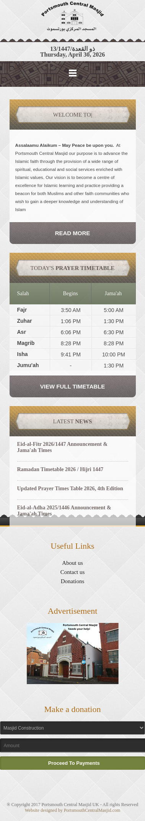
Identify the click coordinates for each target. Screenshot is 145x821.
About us (72, 563)
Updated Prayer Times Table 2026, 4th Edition (70, 488)
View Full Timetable (72, 386)
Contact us (72, 572)
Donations (73, 581)
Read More (72, 233)
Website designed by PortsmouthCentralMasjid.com (73, 810)
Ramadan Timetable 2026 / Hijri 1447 (60, 469)
